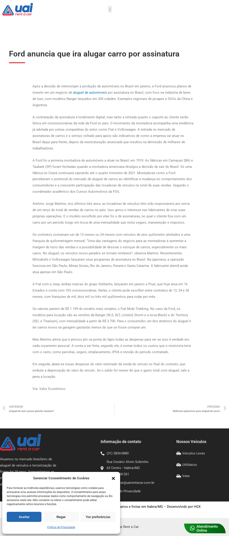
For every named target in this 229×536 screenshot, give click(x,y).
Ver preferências (98, 517)
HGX (197, 507)
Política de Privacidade (61, 527)
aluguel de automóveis (90, 93)
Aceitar (24, 517)
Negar (61, 517)
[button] (113, 478)
